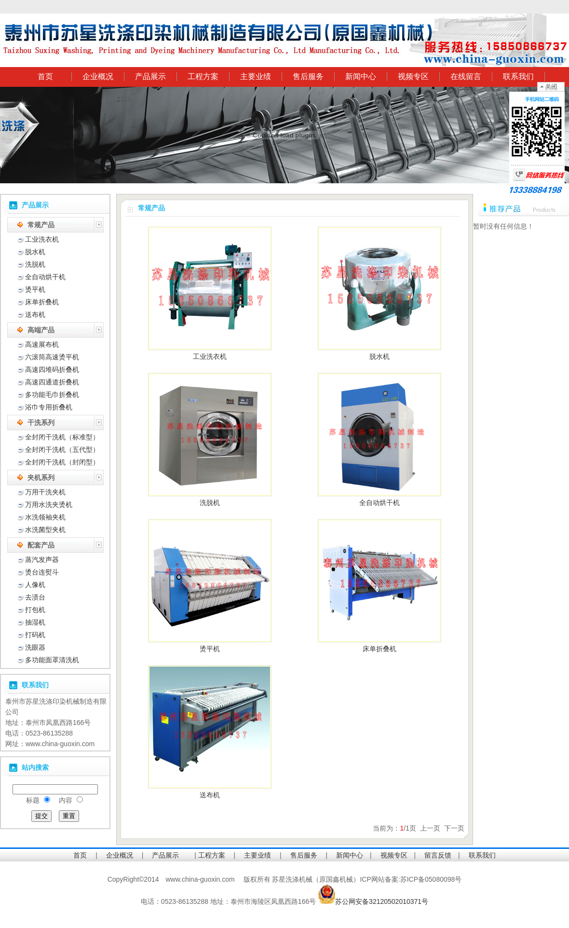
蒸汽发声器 (42, 559)
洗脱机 (35, 264)
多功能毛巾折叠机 (52, 394)
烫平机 (35, 289)
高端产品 (40, 330)
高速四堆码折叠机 (52, 369)
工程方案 (203, 76)
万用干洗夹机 (45, 492)
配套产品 (40, 545)
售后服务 (308, 76)
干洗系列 (40, 422)
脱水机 (35, 252)
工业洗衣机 (42, 239)
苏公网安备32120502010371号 (381, 901)
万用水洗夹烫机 (48, 504)
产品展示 (150, 76)
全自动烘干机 (45, 277)
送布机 (35, 314)
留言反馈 (437, 855)
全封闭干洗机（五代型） (62, 449)
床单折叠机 (42, 302)
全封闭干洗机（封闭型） (62, 462)
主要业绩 (255, 76)
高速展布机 (42, 344)
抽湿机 (35, 622)
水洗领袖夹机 (45, 517)
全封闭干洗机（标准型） (62, 437)
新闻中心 (360, 76)
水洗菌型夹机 (45, 529)
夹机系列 (40, 477)
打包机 (35, 610)
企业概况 (97, 76)
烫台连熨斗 (42, 572)
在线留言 (465, 76)
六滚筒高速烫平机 (52, 357)
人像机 (35, 584)
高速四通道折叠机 (52, 382)
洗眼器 (35, 647)
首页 (45, 76)
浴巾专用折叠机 (48, 407)
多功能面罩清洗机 (52, 660)
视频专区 (413, 76)
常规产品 (40, 225)
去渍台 (35, 597)
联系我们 (518, 76)
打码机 (35, 635)
